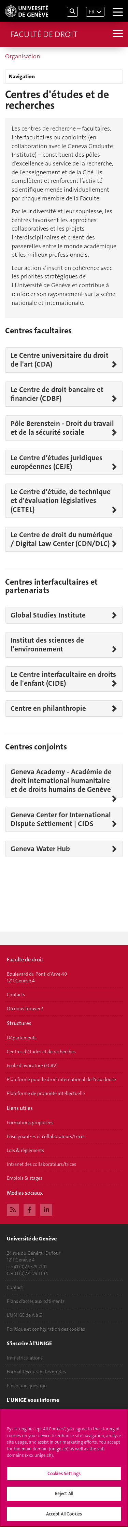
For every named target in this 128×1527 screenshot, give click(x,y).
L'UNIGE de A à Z (24, 1315)
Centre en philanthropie (48, 708)
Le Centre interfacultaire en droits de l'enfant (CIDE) (63, 679)
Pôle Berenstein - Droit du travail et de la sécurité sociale (62, 428)
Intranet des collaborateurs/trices (41, 1164)
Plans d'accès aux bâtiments (36, 1301)
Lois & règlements (25, 1150)
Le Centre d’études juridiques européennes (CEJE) (56, 462)
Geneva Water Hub (40, 848)
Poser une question (27, 1386)
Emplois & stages (24, 1178)
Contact (15, 1287)
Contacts (16, 995)
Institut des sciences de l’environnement (47, 645)
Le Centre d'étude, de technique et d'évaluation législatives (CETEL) (61, 500)
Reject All (64, 1497)
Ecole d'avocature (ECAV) (32, 1065)
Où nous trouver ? (25, 1008)
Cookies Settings (64, 1477)
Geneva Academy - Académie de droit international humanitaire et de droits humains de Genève (61, 780)
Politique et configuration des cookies (46, 1329)
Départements (22, 1038)
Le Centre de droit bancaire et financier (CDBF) (57, 394)
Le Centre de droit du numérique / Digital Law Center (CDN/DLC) (62, 539)
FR (92, 11)
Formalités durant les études (36, 1372)
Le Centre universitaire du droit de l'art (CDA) (60, 360)
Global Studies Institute (48, 615)
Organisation (22, 56)
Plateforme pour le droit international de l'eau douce (61, 1079)
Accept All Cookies (64, 1517)
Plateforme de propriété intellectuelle (46, 1093)
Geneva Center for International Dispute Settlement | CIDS (61, 819)
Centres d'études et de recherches (41, 1052)
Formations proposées (30, 1122)
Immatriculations (25, 1358)
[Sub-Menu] (117, 34)
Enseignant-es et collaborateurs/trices (46, 1136)
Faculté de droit (43, 34)
